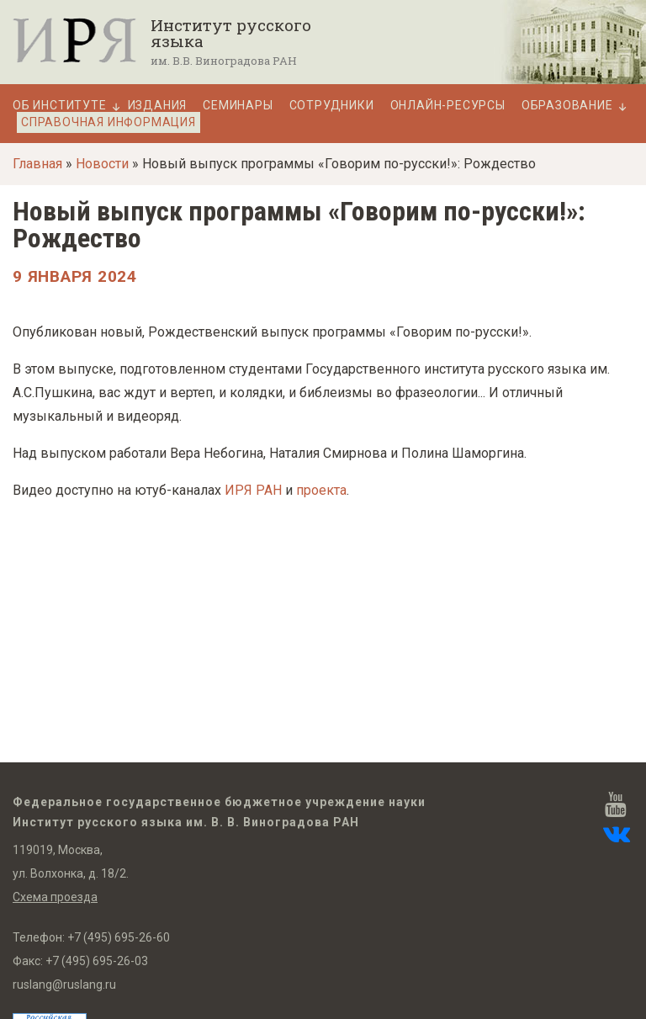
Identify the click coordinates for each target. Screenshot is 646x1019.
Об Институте (60, 105)
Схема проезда (55, 897)
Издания (158, 105)
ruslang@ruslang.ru (64, 984)
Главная (37, 164)
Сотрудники (331, 105)
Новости (102, 164)
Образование (567, 105)
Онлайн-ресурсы (448, 105)
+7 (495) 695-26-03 (96, 961)
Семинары (238, 105)
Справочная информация (108, 122)
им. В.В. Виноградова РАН (224, 60)
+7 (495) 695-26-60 (118, 937)
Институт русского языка (231, 33)
